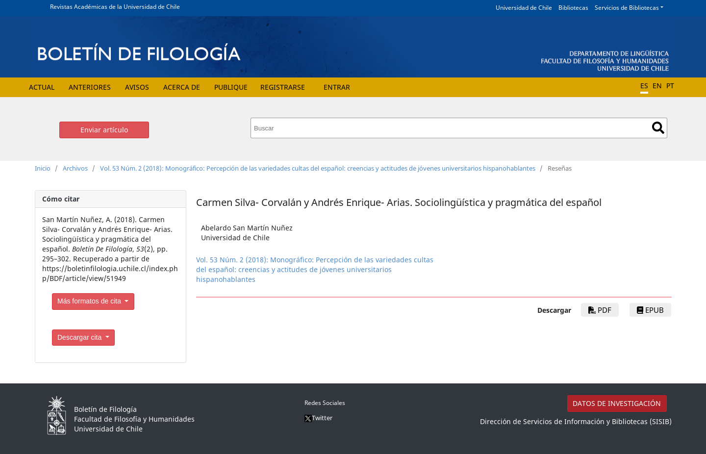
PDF (599, 310)
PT (670, 85)
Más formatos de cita (90, 301)
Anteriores (90, 87)
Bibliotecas (573, 7)
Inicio (42, 168)
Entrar (337, 87)
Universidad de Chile (524, 7)
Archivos (75, 168)
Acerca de (181, 87)
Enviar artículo (104, 129)
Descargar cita (80, 337)
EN (657, 85)
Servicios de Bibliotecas (627, 7)
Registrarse (282, 87)
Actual (41, 87)
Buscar (658, 128)
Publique (231, 87)
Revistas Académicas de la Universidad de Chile (115, 6)
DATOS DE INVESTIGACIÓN (617, 403)
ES (644, 85)
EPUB (650, 310)
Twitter (318, 417)
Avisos (137, 87)
